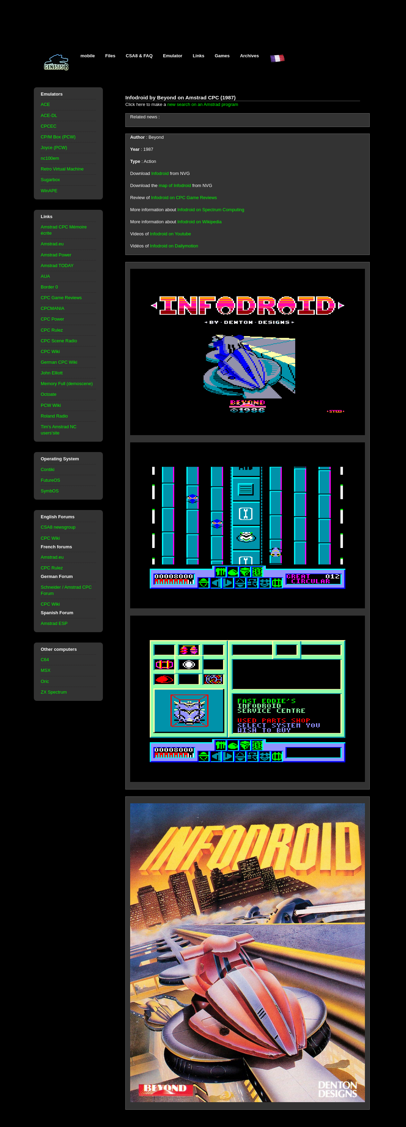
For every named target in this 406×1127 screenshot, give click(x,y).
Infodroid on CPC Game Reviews (184, 197)
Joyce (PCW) (54, 147)
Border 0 (49, 287)
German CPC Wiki (59, 362)
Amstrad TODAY (57, 265)
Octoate (48, 394)
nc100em (50, 158)
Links (198, 55)
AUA (45, 276)
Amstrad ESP (54, 623)
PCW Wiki (51, 405)
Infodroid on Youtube (170, 233)
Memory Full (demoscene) (67, 383)
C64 (45, 659)
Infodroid (159, 173)
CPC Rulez (52, 330)
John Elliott (51, 372)
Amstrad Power (56, 254)
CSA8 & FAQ (139, 55)
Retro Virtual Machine (62, 169)
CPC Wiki (50, 351)
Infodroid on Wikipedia (199, 221)
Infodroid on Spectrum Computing (210, 209)
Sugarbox (50, 179)
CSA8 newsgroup (58, 527)
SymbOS (50, 490)
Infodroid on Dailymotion (174, 245)
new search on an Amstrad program (202, 104)
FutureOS (50, 480)
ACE (45, 104)
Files (110, 55)
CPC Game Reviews (61, 297)
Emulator (172, 55)
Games (222, 55)
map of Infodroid (175, 185)
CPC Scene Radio (59, 340)
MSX (45, 670)
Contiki (48, 469)
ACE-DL (49, 115)
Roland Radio (54, 416)
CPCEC (48, 126)
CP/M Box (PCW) (58, 136)
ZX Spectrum (54, 692)
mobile (87, 55)
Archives (249, 55)
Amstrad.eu (52, 243)
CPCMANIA (52, 308)
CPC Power (52, 319)
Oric (45, 681)
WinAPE (49, 190)
